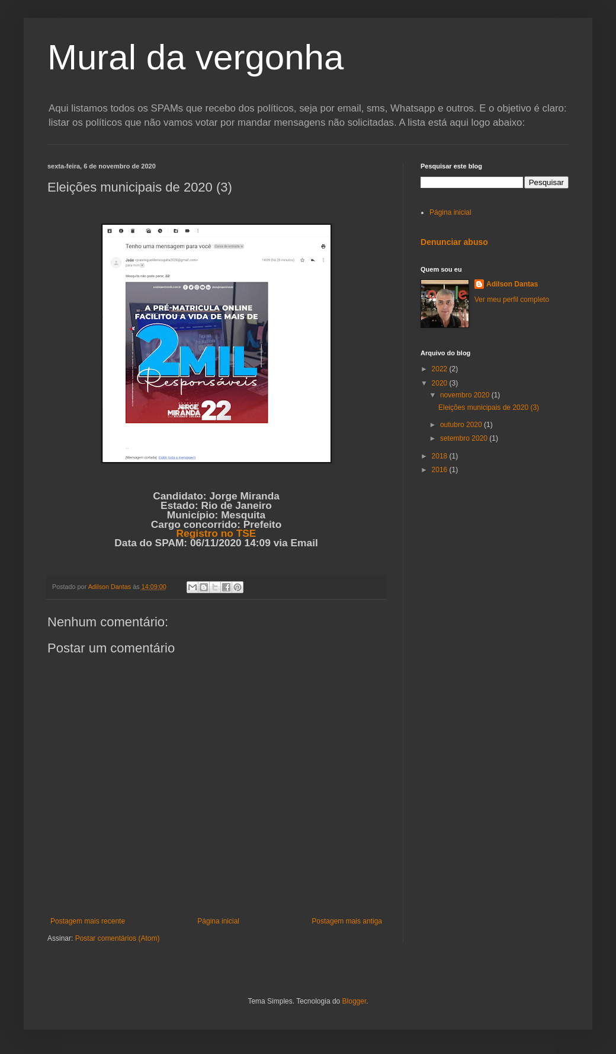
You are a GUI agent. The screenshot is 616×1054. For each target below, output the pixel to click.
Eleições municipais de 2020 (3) (488, 407)
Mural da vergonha (195, 57)
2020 (441, 383)
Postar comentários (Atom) (117, 938)
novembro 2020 (466, 395)
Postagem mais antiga (347, 921)
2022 (441, 369)
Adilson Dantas (512, 284)
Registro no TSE (216, 533)
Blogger (354, 1001)
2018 (441, 456)
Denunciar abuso (454, 242)
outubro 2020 (462, 425)
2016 (441, 470)
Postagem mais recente (87, 921)
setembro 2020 (464, 438)
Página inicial (218, 921)
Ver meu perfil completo (511, 299)
